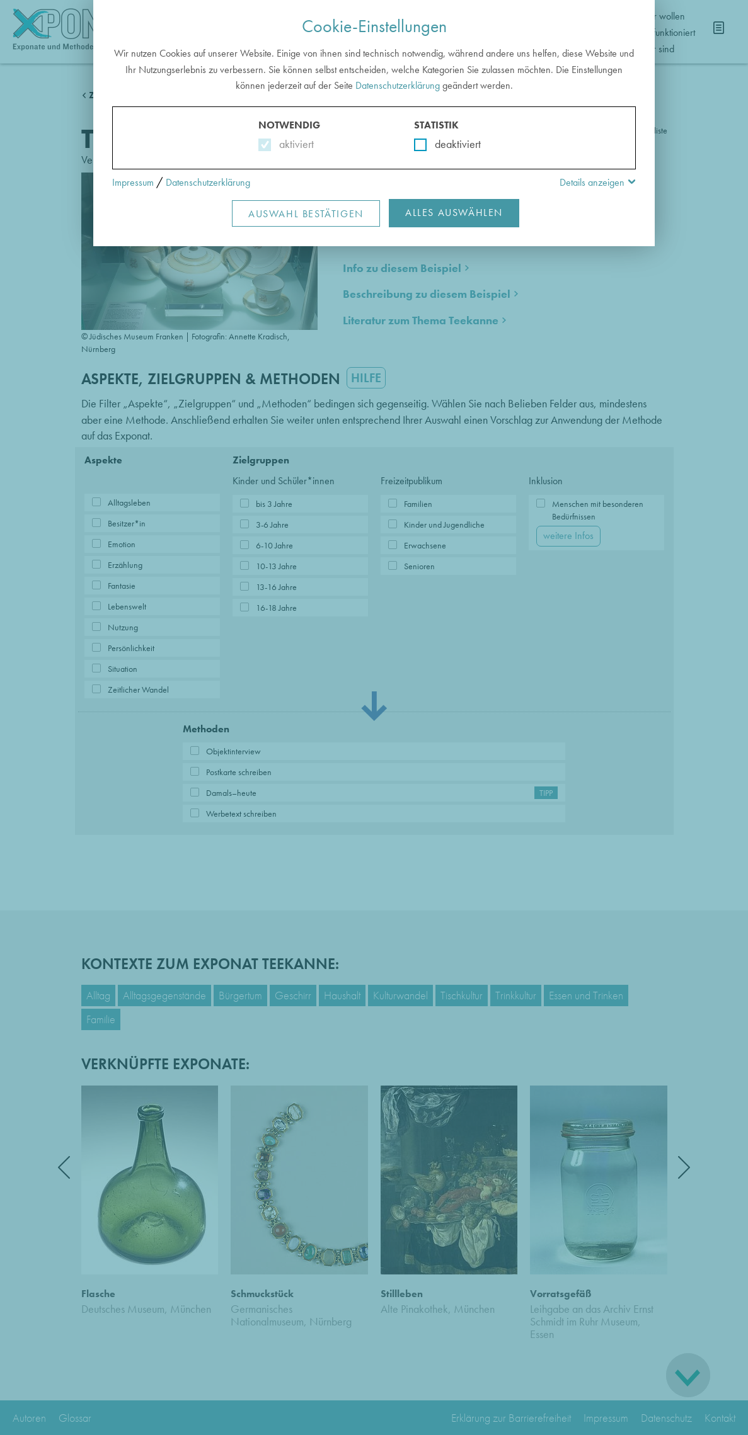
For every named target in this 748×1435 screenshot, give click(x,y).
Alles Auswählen (454, 212)
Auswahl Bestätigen (306, 213)
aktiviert (294, 144)
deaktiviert (449, 144)
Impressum (133, 182)
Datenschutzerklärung (397, 85)
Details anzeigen (592, 182)
